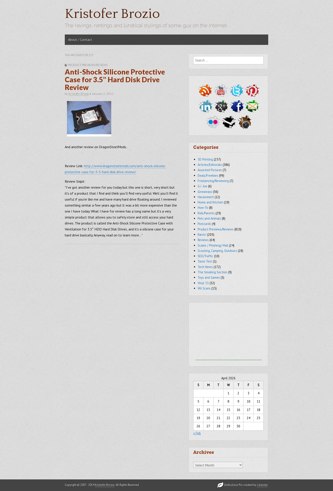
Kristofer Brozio (112, 14)
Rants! (202, 234)
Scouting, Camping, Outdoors (217, 251)
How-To (203, 207)
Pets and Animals (209, 218)
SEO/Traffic (205, 256)
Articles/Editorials (210, 165)
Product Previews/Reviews (87, 65)
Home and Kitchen (210, 202)
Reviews (203, 240)
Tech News (205, 267)
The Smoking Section (212, 272)
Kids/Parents (206, 213)
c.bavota (262, 485)
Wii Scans (204, 288)
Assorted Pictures (210, 170)
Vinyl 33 (203, 283)
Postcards (204, 224)
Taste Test (205, 261)
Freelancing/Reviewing (213, 181)
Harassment (206, 197)
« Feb (197, 433)
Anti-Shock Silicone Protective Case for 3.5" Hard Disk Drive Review (115, 79)
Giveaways (205, 192)
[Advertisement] (228, 332)
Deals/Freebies (208, 175)
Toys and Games (209, 277)
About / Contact (80, 39)
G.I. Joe (202, 186)
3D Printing (205, 159)
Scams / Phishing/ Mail (213, 245)
